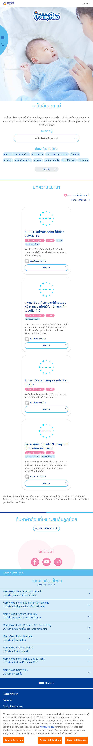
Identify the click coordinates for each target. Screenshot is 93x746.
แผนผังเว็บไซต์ (10, 694)
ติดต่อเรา (7, 700)
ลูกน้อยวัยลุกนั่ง (52, 160)
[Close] (87, 716)
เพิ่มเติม (46, 267)
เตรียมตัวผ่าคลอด (23, 160)
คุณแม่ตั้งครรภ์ (68, 160)
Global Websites (13, 706)
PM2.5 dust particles (56, 154)
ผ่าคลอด (8, 160)
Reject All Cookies (76, 741)
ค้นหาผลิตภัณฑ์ (46, 528)
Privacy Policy (47, 728)
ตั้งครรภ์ (38, 160)
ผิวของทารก (37, 154)
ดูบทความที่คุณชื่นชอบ (78, 195)
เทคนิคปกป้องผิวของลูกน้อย (16, 154)
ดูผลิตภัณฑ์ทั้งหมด (45, 585)
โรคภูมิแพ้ (75, 154)
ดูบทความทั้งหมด (79, 199)
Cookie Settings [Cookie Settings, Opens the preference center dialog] (13, 741)
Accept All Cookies (50, 741)
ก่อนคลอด (83, 160)
